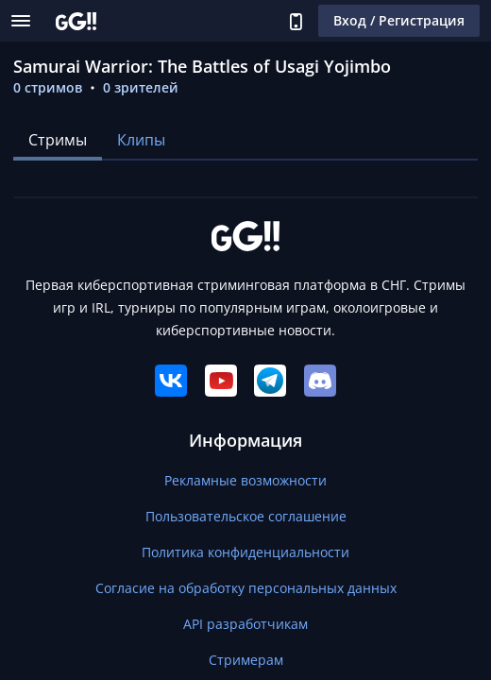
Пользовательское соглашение (246, 516)
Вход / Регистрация (399, 20)
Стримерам (246, 660)
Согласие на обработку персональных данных (246, 588)
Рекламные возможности (245, 480)
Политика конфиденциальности (245, 552)
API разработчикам (245, 624)
